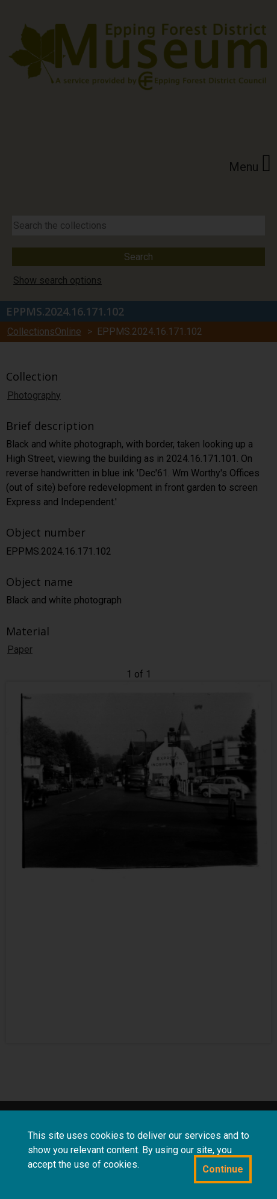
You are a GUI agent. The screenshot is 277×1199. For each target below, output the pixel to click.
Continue (222, 1169)
